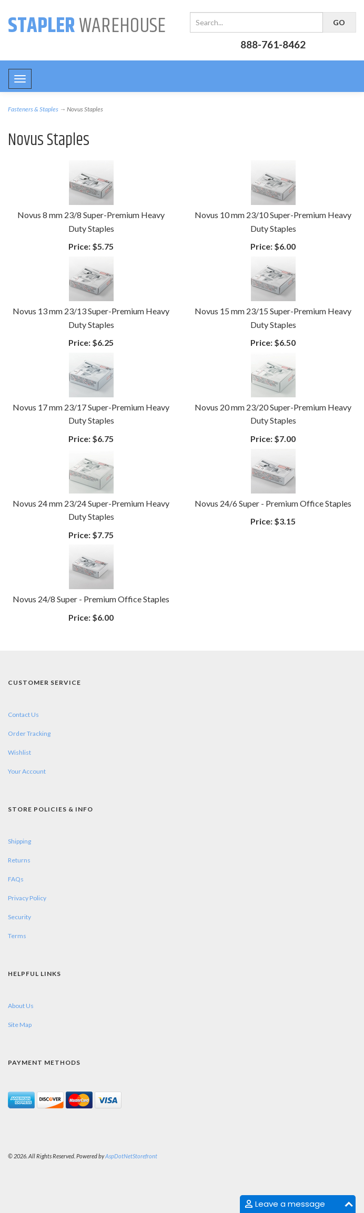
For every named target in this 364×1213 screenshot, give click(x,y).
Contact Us (23, 714)
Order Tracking (29, 733)
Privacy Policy (27, 898)
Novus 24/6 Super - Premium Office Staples (273, 503)
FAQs (16, 879)
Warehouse (87, 26)
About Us (21, 1006)
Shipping (19, 841)
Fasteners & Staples (33, 109)
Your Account (27, 771)
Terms (17, 936)
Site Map (20, 1025)
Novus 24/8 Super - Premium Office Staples (91, 599)
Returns (19, 860)
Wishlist (19, 752)
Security (19, 917)
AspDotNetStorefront (131, 1156)
